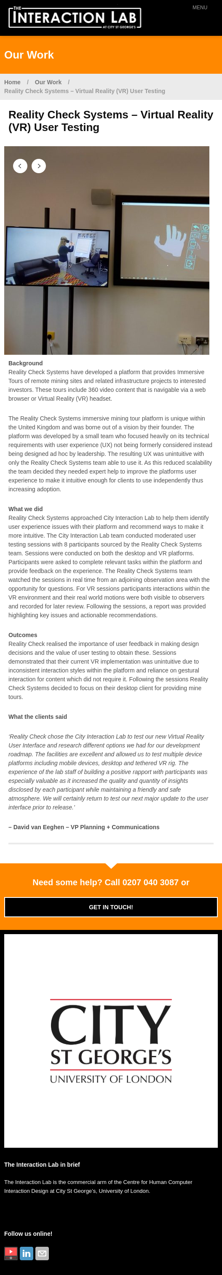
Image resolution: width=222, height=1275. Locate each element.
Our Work (48, 82)
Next (39, 166)
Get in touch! (111, 907)
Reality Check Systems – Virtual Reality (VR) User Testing (84, 91)
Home (12, 82)
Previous (20, 166)
